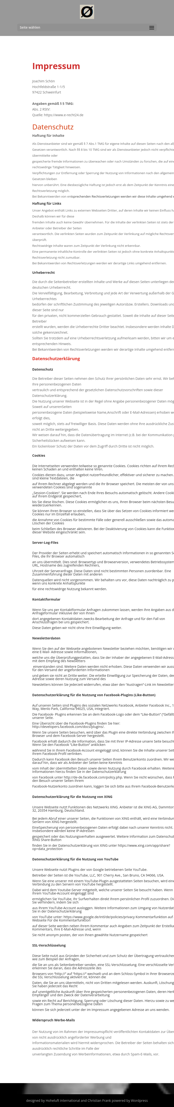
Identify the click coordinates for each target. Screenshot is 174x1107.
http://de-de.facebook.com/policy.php (93, 777)
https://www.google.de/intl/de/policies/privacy (99, 917)
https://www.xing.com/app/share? (144, 845)
